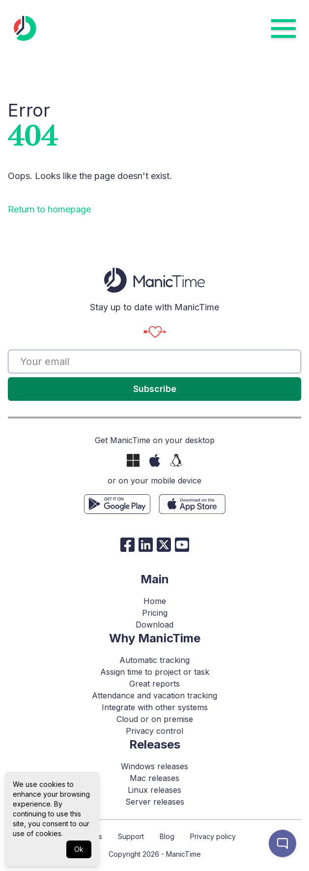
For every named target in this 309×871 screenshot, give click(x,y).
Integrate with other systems (155, 707)
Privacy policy (213, 836)
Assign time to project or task (154, 672)
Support (131, 836)
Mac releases (154, 778)
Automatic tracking (154, 660)
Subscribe (154, 389)
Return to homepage (49, 209)
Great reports (154, 684)
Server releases (154, 802)
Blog (167, 836)
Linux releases (154, 790)
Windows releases (154, 766)
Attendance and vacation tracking (154, 695)
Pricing (155, 613)
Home (154, 601)
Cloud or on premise (154, 719)
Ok (79, 849)
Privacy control (154, 731)
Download (154, 625)
